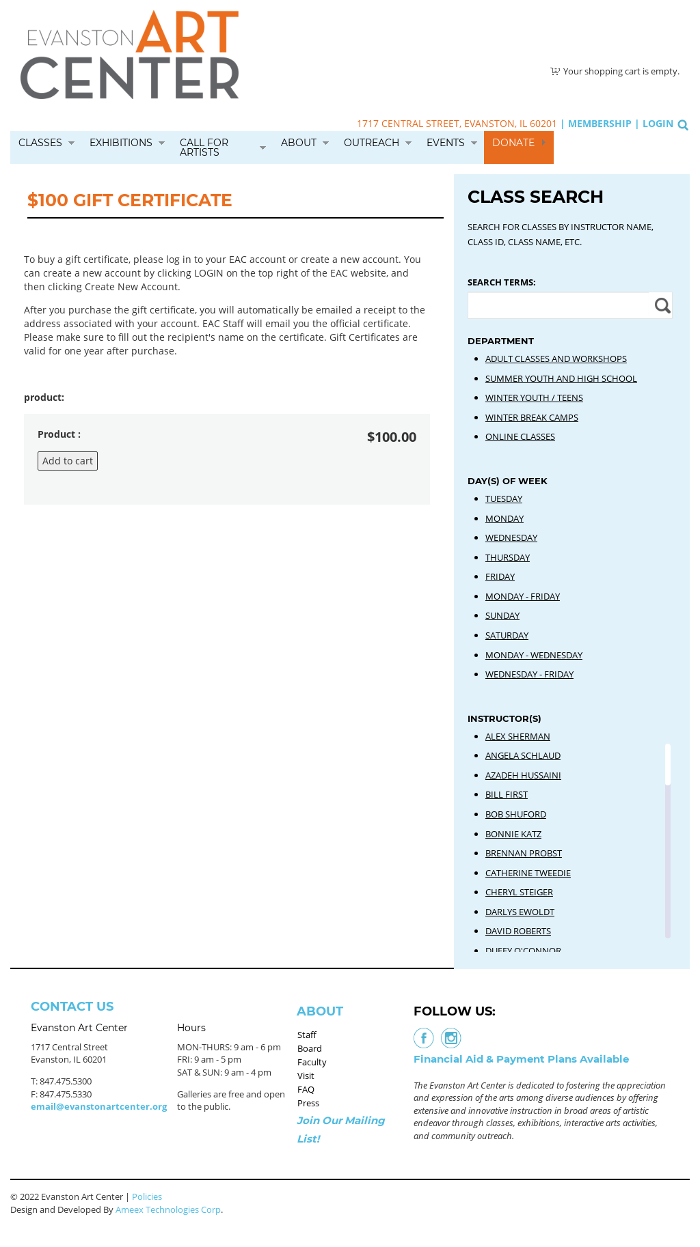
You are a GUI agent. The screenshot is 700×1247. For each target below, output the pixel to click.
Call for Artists (204, 147)
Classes (40, 143)
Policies (147, 1196)
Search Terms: (502, 282)
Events (446, 143)
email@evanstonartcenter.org (99, 1106)
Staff (307, 1034)
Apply (661, 305)
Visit (305, 1075)
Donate (513, 143)
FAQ (305, 1089)
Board (309, 1048)
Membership (600, 123)
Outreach (371, 143)
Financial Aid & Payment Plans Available (521, 1058)
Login (658, 123)
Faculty (312, 1062)
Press (308, 1103)
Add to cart (67, 460)
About (299, 143)
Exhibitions (121, 143)
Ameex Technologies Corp (168, 1209)
